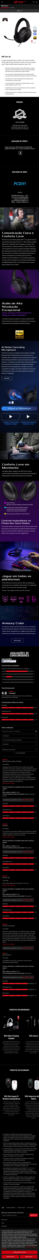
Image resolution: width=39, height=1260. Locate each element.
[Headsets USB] (21, 1207)
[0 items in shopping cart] (37, 2)
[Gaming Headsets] (10, 1207)
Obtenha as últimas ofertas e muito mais (12, 1212)
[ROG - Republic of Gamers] (19, 2)
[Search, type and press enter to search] (34, 2)
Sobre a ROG (4, 1219)
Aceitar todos (28, 1256)
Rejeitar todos (10, 1256)
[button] (2, 2)
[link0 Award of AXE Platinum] (20, 119)
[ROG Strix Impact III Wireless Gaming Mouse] (11, 1088)
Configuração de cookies (19, 1252)
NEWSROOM (4, 1226)
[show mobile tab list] (19, 10)
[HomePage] (2, 1208)
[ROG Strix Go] (30, 1207)
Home (2, 1223)
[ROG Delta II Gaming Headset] (11, 1027)
